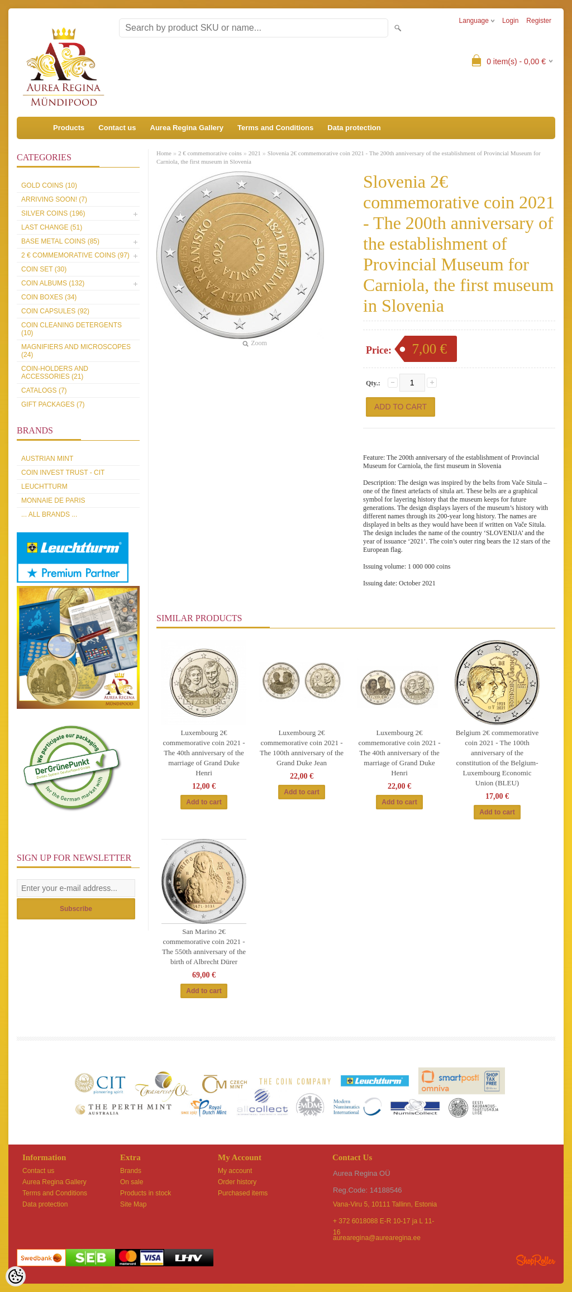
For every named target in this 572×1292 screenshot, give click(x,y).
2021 (255, 153)
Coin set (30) (43, 269)
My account (235, 1171)
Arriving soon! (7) (54, 199)
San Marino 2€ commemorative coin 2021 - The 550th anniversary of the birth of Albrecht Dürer (204, 946)
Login (510, 21)
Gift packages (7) (53, 404)
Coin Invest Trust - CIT (62, 472)
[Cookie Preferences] (16, 1276)
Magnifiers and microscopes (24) (76, 351)
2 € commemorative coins (210, 153)
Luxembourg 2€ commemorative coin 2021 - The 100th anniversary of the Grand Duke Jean (302, 747)
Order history (237, 1182)
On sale (131, 1182)
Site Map (133, 1204)
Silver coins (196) (53, 213)
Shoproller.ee (535, 1260)
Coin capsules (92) (55, 311)
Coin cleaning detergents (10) (71, 329)
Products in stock (145, 1193)
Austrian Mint (47, 459)
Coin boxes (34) (49, 297)
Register (538, 21)
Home (163, 153)
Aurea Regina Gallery (187, 127)
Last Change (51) (51, 227)
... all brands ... (49, 514)
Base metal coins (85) (60, 241)
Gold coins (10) (49, 185)
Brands (130, 1171)
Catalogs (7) (44, 390)
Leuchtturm (44, 486)
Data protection (353, 127)
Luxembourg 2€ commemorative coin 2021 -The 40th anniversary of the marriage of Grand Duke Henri (204, 752)
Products (68, 127)
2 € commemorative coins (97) (75, 255)
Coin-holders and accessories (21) (54, 372)
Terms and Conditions (275, 127)
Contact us (117, 127)
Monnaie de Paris (53, 500)
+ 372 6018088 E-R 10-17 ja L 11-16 (383, 1222)
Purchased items (243, 1193)
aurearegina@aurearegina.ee (377, 1238)
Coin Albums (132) (52, 283)
